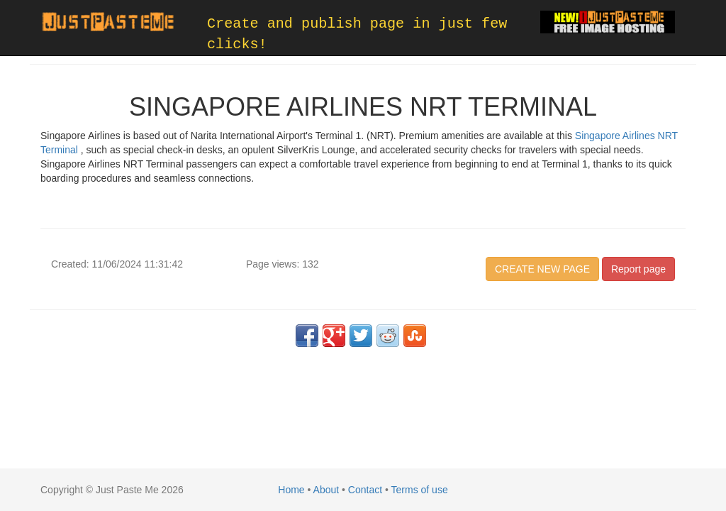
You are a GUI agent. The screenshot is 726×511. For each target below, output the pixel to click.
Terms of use (419, 489)
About (326, 489)
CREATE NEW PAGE (542, 269)
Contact (365, 489)
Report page (638, 269)
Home (291, 489)
